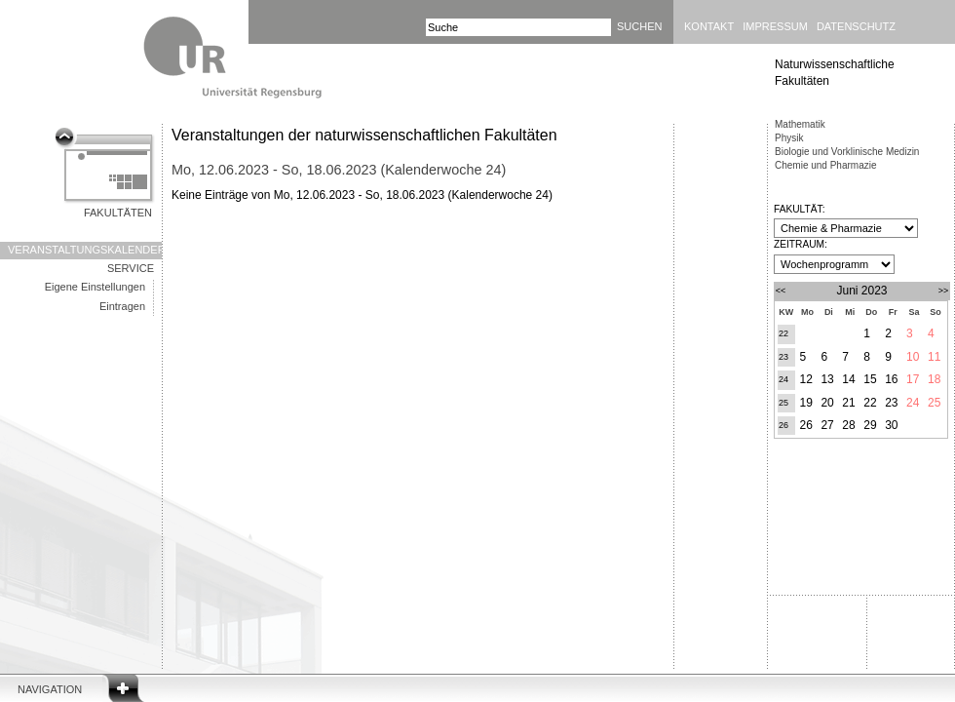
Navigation (50, 689)
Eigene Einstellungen (95, 286)
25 (783, 403)
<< (781, 290)
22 (783, 333)
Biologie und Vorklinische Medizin (847, 151)
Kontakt (709, 26)
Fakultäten (118, 212)
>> (943, 290)
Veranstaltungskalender (85, 249)
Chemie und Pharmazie (826, 165)
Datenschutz (856, 26)
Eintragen (122, 306)
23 (783, 357)
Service (130, 268)
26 (783, 425)
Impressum (775, 26)
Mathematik (800, 124)
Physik (789, 138)
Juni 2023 (861, 290)
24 (783, 379)
